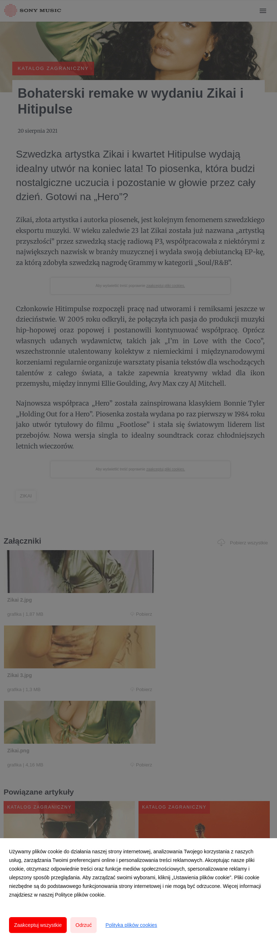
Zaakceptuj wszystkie (38, 925)
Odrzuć (83, 925)
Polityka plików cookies (131, 925)
